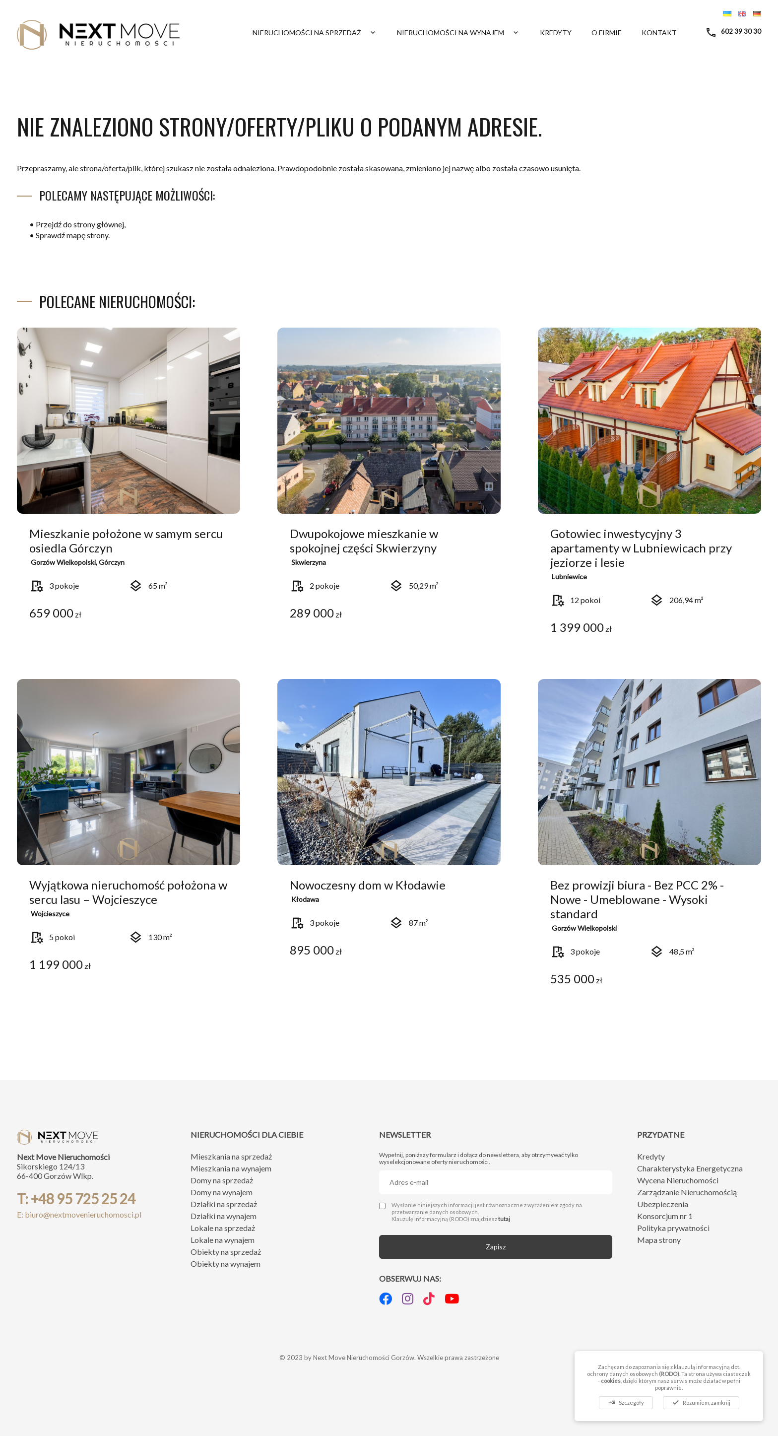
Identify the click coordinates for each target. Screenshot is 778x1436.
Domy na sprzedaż (222, 1180)
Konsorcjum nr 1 (665, 1216)
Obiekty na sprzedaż (226, 1251)
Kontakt (659, 32)
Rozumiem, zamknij (701, 1402)
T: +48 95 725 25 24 (76, 1198)
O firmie (606, 32)
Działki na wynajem (224, 1216)
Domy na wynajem (222, 1192)
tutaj (504, 1219)
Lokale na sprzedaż (223, 1227)
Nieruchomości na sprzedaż (315, 32)
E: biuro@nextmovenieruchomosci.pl (79, 1214)
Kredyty (556, 32)
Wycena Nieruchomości (677, 1180)
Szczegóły (626, 1402)
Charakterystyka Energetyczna (690, 1168)
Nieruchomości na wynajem (458, 32)
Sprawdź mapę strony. (73, 235)
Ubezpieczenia (662, 1204)
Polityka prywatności (673, 1227)
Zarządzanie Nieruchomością (687, 1192)
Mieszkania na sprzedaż (231, 1156)
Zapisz (496, 1246)
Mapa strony (659, 1239)
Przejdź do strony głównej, (81, 224)
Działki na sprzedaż (224, 1204)
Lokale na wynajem (223, 1239)
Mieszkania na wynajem (231, 1168)
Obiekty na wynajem (225, 1263)
